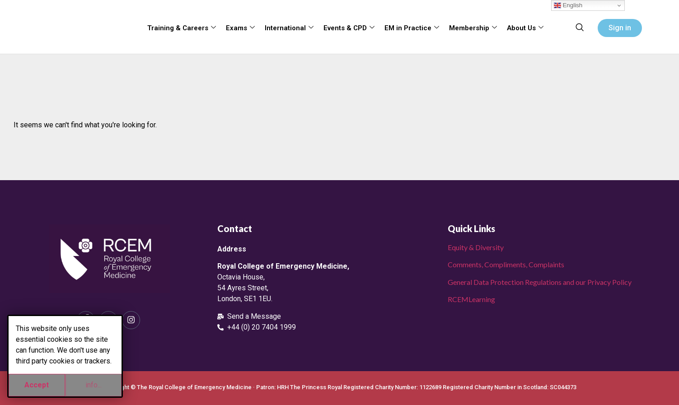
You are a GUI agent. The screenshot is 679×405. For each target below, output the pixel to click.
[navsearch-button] (580, 28)
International (289, 28)
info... (93, 385)
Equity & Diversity (476, 247)
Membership (473, 28)
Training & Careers (181, 28)
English (568, 5)
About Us (525, 28)
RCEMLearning (471, 299)
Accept (36, 385)
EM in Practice (411, 28)
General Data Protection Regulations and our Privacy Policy (540, 282)
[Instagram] (131, 320)
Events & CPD (349, 28)
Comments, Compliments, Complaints (506, 264)
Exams (240, 28)
